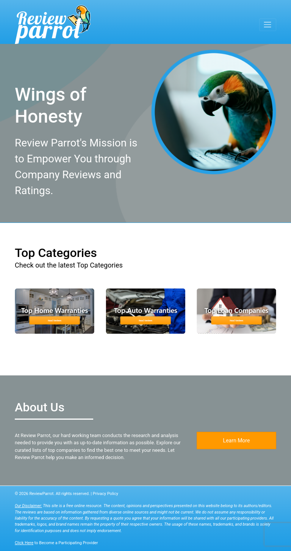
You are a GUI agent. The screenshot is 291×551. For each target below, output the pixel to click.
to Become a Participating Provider (56, 542)
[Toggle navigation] (267, 25)
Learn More (236, 440)
